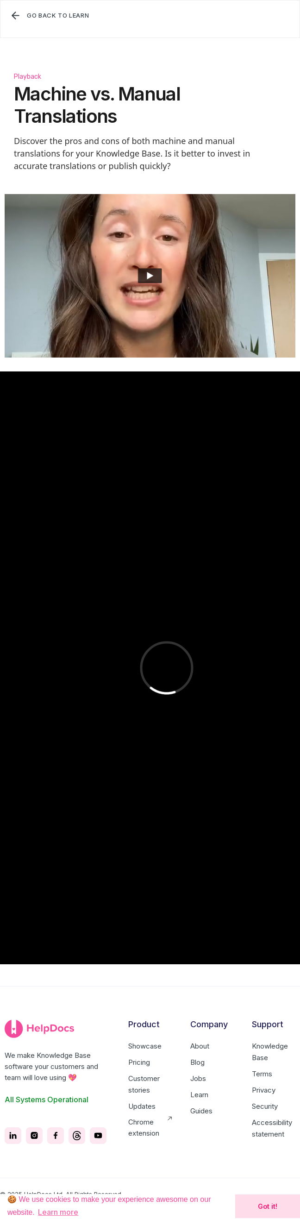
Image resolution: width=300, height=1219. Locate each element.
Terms (262, 1073)
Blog (197, 1062)
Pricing (139, 1062)
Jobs (198, 1078)
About (199, 1046)
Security (265, 1106)
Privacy (263, 1090)
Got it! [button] (267, 1206)
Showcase (145, 1046)
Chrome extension (143, 1127)
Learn (199, 1094)
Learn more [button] (58, 1212)
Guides (201, 1110)
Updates (142, 1106)
